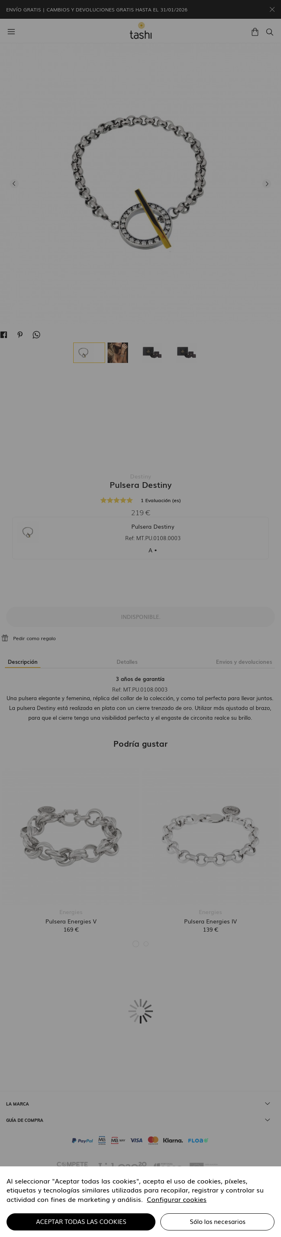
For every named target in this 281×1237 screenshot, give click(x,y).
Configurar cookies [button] (177, 1199)
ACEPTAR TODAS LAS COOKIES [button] (81, 1221)
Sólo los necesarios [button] (217, 1221)
